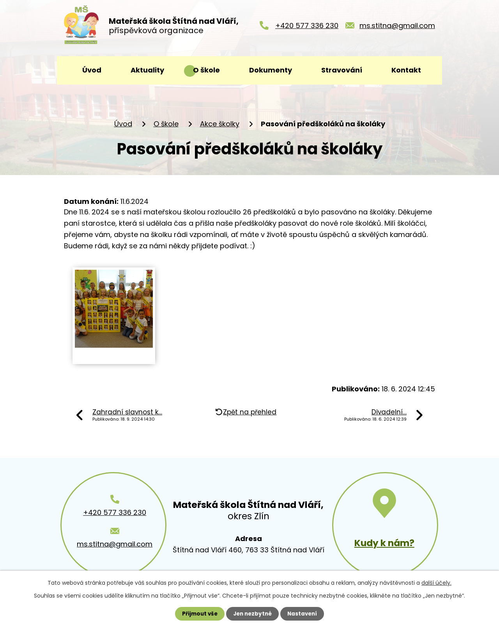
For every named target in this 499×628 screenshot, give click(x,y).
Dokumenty (270, 70)
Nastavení (304, 613)
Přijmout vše (197, 613)
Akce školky (219, 124)
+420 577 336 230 (306, 27)
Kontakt (406, 70)
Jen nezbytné (252, 613)
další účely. (436, 582)
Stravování (341, 70)
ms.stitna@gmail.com (397, 27)
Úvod (91, 70)
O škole (206, 70)
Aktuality (147, 70)
